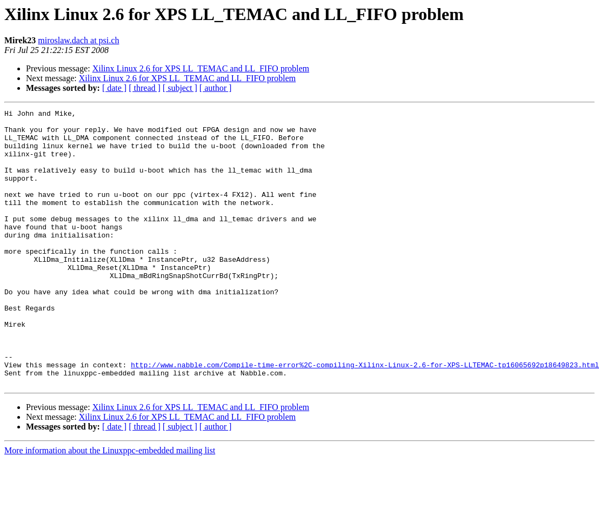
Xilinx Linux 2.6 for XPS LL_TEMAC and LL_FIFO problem (200, 68)
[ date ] (114, 88)
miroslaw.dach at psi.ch (78, 40)
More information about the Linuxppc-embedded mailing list (109, 505)
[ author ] (215, 88)
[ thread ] (145, 88)
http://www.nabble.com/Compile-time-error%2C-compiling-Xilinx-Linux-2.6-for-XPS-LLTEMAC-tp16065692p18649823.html (365, 416)
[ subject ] (180, 88)
